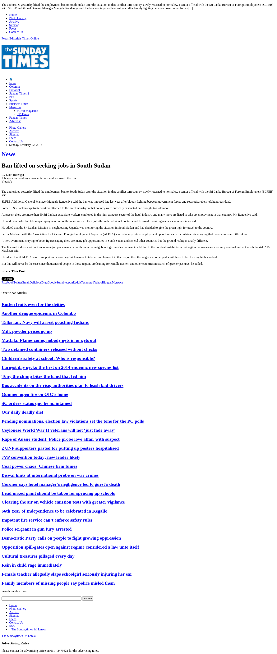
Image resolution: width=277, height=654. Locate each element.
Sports (13, 100)
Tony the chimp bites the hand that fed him (44, 376)
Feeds (12, 28)
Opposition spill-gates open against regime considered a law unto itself (70, 547)
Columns (14, 86)
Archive (14, 21)
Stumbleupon (65, 282)
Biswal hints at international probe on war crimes (50, 475)
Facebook (7, 282)
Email (26, 282)
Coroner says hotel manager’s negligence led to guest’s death (61, 484)
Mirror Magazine (27, 110)
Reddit (77, 282)
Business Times (18, 103)
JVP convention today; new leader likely (41, 457)
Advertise (15, 121)
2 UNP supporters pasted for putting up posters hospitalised (60, 448)
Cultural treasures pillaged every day (38, 556)
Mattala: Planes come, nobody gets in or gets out (49, 340)
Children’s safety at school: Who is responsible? (48, 358)
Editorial (14, 90)
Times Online (30, 38)
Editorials (15, 38)
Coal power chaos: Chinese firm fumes (39, 466)
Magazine (15, 107)
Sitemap (14, 25)
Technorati (87, 282)
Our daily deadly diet (22, 412)
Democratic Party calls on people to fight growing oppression (61, 538)
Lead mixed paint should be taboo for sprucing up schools (58, 493)
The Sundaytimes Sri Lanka (27, 629)
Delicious (35, 282)
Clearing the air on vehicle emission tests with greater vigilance (63, 502)
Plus (12, 97)
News (12, 83)
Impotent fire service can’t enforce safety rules (47, 520)
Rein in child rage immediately (32, 565)
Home (13, 14)
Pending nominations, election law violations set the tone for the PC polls (73, 421)
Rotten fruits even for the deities (33, 304)
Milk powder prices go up (27, 331)
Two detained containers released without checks (49, 349)
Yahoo (98, 282)
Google (52, 282)
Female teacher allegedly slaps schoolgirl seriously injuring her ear (67, 574)
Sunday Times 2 (19, 93)
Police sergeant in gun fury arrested (37, 529)
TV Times (23, 114)
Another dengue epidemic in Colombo (39, 313)
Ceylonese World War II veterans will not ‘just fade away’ (58, 430)
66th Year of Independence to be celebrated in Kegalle (54, 511)
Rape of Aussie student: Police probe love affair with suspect (61, 439)
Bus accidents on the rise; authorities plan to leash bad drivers (62, 385)
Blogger (107, 282)
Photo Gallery (17, 18)
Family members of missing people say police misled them (58, 583)
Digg (44, 282)
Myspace (117, 282)
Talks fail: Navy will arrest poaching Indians (45, 322)
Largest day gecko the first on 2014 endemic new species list (60, 367)
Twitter (17, 282)
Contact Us (16, 32)
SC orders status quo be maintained (37, 403)
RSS (12, 626)
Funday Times (18, 117)
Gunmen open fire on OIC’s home (35, 394)
